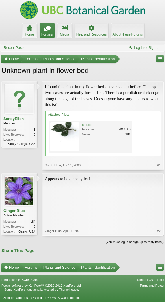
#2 (159, 231)
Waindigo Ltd (69, 297)
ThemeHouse (68, 289)
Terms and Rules (152, 285)
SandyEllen (13, 119)
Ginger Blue (14, 211)
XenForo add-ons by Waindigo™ (26, 297)
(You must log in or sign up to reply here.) (134, 242)
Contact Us (145, 279)
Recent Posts (14, 48)
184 (32, 221)
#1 (159, 165)
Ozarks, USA (26, 231)
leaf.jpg (87, 124)
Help (160, 279)
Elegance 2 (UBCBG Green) (21, 279)
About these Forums (128, 34)
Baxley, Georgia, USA (21, 144)
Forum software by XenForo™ (41, 285)
